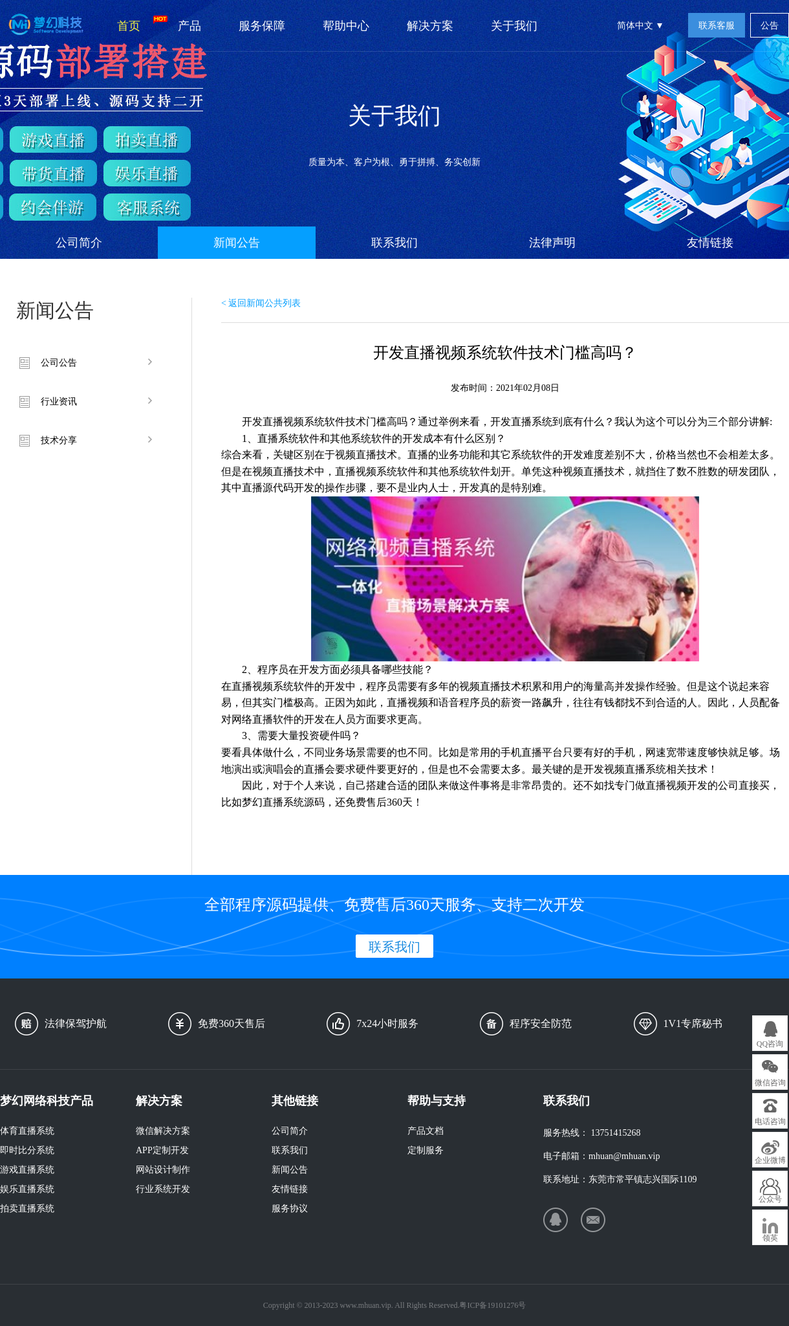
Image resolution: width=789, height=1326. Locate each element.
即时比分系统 (27, 1150)
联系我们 (394, 242)
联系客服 (716, 25)
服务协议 (290, 1208)
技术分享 (59, 440)
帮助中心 (346, 25)
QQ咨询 (770, 1043)
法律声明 (552, 242)
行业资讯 (59, 401)
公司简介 (79, 242)
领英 (770, 1238)
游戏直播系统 (27, 1170)
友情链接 (710, 242)
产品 (189, 25)
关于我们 (514, 25)
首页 (138, 24)
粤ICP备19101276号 (492, 1305)
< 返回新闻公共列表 (261, 303)
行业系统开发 (163, 1189)
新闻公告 (236, 242)
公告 (770, 25)
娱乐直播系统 (27, 1189)
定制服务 (425, 1150)
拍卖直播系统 (27, 1208)
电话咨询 (770, 1121)
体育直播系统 (27, 1131)
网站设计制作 (163, 1170)
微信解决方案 (163, 1131)
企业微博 (770, 1160)
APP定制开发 (162, 1150)
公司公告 (59, 363)
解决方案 (430, 25)
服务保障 (262, 25)
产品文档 (425, 1131)
